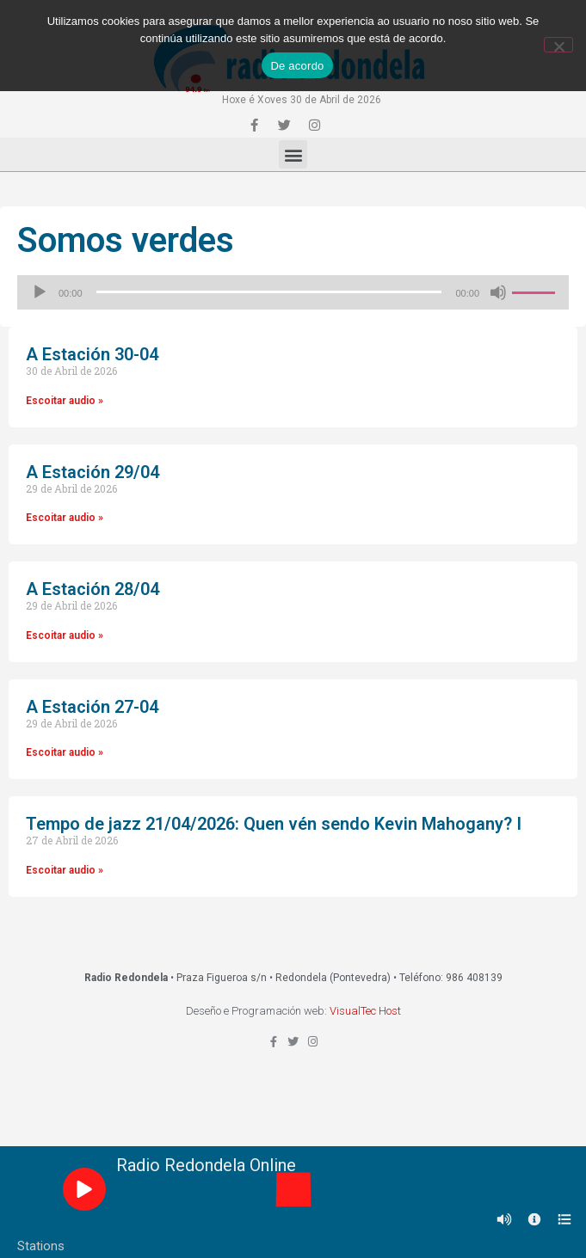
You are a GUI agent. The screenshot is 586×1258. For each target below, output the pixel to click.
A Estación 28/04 (92, 589)
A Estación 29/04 (92, 472)
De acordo (297, 65)
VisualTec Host (365, 1010)
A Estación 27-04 (92, 707)
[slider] (269, 292)
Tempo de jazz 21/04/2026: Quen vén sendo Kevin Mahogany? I (273, 823)
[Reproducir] (39, 292)
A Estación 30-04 (92, 354)
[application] (293, 292)
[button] (293, 154)
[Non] (558, 44)
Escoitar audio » (64, 401)
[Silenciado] (498, 292)
